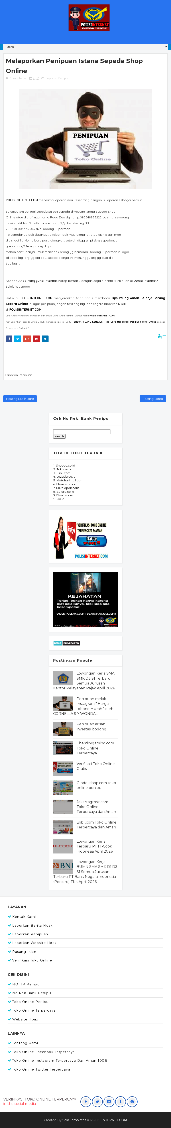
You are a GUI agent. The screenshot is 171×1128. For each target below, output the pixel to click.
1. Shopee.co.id (64, 465)
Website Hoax (25, 1019)
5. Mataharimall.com (68, 480)
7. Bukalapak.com (66, 488)
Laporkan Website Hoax (34, 943)
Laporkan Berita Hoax (32, 926)
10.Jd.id (58, 499)
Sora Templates (74, 1120)
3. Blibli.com (62, 473)
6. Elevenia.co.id (64, 484)
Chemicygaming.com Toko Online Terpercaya (95, 748)
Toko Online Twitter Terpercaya (41, 1069)
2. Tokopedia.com (66, 469)
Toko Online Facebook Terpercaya (43, 1052)
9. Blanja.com (63, 495)
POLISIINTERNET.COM (25, 310)
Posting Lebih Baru (20, 399)
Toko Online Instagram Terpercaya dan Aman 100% (60, 1061)
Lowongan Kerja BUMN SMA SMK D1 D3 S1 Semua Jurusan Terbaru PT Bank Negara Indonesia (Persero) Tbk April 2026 (85, 872)
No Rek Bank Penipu (31, 993)
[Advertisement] (86, 357)
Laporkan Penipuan (30, 934)
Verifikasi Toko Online (32, 960)
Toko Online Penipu (30, 1002)
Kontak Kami (24, 917)
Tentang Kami (25, 1043)
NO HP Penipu (26, 984)
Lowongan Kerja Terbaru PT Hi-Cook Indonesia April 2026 (95, 846)
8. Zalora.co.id (63, 492)
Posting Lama (152, 399)
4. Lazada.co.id (64, 477)
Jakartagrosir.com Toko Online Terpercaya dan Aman (96, 807)
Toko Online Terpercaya (34, 1010)
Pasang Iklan (24, 952)
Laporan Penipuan (58, 78)
